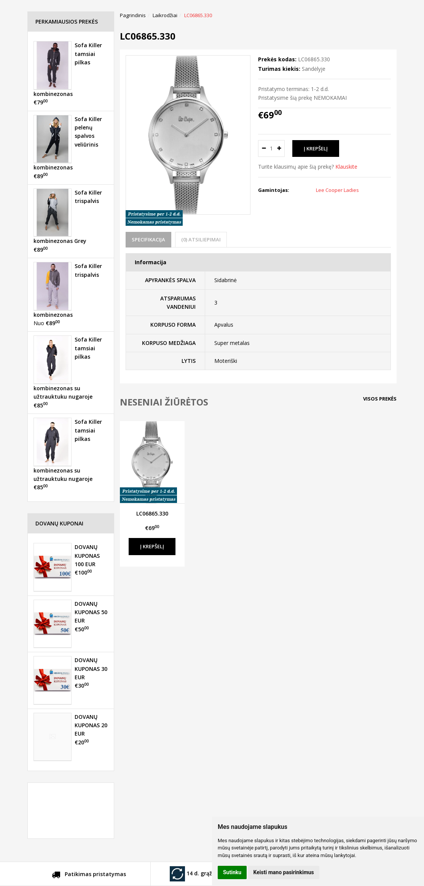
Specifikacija (148, 239)
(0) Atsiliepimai (201, 239)
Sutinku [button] (232, 872)
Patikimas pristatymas (89, 875)
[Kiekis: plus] (279, 148)
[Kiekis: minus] (263, 148)
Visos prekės (380, 398)
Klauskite (346, 166)
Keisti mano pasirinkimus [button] (283, 872)
